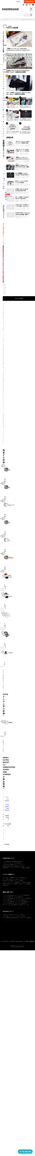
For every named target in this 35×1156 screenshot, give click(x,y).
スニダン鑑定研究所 (7, 861)
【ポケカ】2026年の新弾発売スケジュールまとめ (12, 132)
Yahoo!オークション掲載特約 (24, 883)
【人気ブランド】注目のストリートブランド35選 (13, 914)
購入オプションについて (21, 879)
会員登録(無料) (29, 1)
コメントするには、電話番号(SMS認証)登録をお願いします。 (4, 264)
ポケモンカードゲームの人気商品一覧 (23, 898)
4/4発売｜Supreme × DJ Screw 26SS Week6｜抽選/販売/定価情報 (26, 106)
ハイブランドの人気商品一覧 (9, 898)
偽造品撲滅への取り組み (17, 861)
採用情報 (27, 867)
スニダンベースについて (8, 863)
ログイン (18, 1)
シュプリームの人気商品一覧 (9, 901)
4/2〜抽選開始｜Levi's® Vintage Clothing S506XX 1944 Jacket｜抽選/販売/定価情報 (26, 119)
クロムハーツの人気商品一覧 (21, 903)
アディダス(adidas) (7, 798)
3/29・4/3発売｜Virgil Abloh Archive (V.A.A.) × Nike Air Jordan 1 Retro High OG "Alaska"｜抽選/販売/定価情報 (12, 119)
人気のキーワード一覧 (23, 904)
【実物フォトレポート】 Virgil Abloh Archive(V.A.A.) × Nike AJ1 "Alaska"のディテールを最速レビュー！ (19, 49)
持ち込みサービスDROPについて (9, 880)
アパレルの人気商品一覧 (8, 896)
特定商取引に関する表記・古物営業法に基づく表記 (13, 866)
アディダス (3, 34)
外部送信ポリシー (6, 867)
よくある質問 (20, 880)
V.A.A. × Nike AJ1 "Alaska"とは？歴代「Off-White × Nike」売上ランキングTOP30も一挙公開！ (12, 106)
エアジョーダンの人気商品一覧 (19, 900)
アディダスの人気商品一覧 (8, 903)
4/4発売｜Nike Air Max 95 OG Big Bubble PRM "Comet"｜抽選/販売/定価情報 (17, 71)
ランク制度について (22, 877)
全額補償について (18, 882)
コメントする (19, 298)
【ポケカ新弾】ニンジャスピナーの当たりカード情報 (14, 916)
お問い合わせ (5, 885)
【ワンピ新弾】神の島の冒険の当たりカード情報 (13, 917)
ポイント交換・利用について (9, 879)
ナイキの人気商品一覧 (7, 900)
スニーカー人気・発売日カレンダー (10, 895)
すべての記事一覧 (27, 917)
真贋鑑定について (14, 877)
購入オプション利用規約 (12, 883)
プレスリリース (21, 864)
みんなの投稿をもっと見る (3, 679)
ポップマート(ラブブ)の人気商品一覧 (10, 904)
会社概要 (23, 867)
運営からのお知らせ (27, 882)
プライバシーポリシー (15, 867)
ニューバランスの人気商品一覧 (22, 901)
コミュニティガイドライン (3, 311)
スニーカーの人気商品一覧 (23, 895)
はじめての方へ (6, 877)
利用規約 (4, 883)
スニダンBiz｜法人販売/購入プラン (10, 864)
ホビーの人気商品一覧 (18, 896)
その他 (3, 40)
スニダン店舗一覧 (17, 863)
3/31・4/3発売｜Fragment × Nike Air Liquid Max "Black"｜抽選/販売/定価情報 (18, 93)
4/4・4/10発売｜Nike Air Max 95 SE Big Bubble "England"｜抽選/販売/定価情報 (26, 132)
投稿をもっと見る (3, 746)
